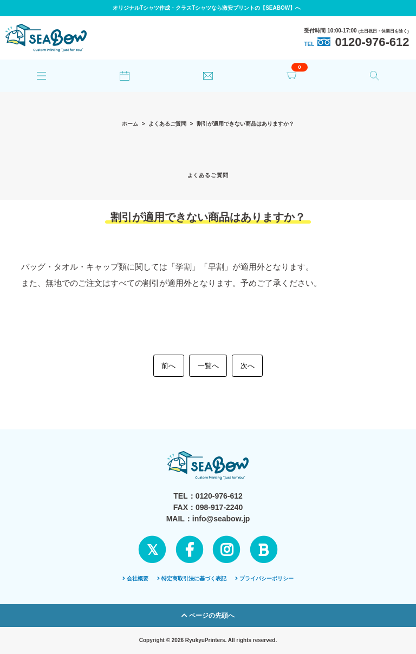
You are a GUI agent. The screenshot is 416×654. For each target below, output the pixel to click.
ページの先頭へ (207, 615)
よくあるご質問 (167, 124)
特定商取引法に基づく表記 (191, 578)
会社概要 (135, 578)
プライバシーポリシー (264, 578)
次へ (247, 366)
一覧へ (208, 366)
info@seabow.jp (221, 518)
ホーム (130, 124)
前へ (168, 366)
